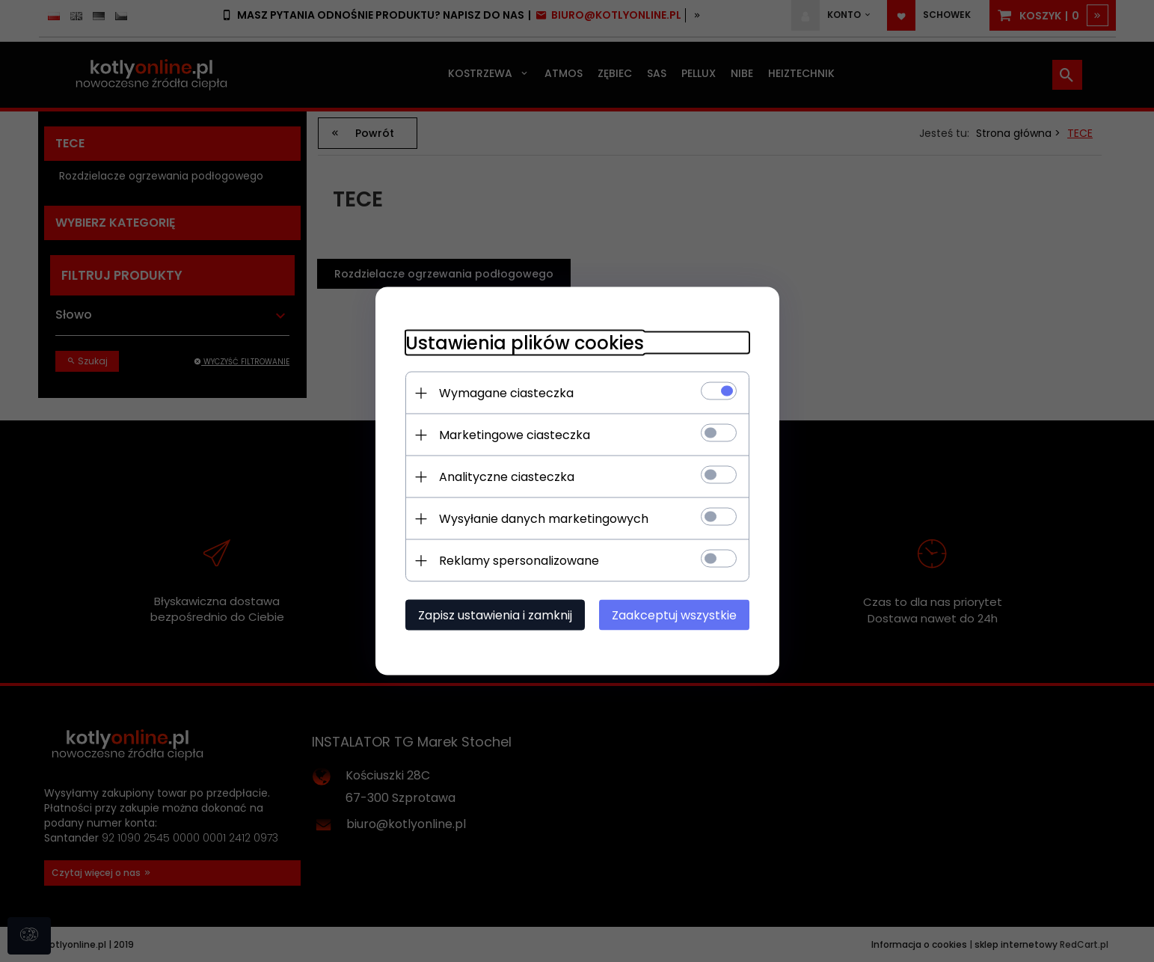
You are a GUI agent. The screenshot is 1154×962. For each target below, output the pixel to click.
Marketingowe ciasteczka (514, 435)
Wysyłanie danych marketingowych (543, 518)
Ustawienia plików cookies (524, 343)
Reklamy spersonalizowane (519, 560)
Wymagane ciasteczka (506, 393)
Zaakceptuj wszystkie (674, 615)
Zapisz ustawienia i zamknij (495, 615)
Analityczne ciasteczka (506, 476)
